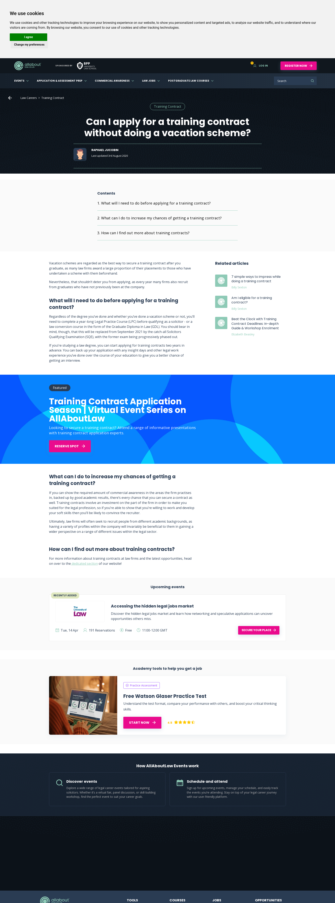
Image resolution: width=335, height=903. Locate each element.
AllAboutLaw (27, 65)
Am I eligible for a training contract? (251, 300)
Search (312, 81)
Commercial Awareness (112, 80)
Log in (260, 65)
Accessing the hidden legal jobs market (152, 606)
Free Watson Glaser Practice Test (164, 696)
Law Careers (28, 98)
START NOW (142, 722)
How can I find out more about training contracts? (145, 232)
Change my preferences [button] (29, 44)
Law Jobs (148, 80)
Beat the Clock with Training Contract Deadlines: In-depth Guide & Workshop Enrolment (255, 323)
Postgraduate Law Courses (188, 80)
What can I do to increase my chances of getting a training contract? (161, 218)
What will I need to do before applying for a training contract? (156, 203)
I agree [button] (28, 37)
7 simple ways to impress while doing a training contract (256, 278)
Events (19, 80)
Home (10, 98)
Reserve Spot (70, 446)
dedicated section (84, 563)
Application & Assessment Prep (59, 80)
